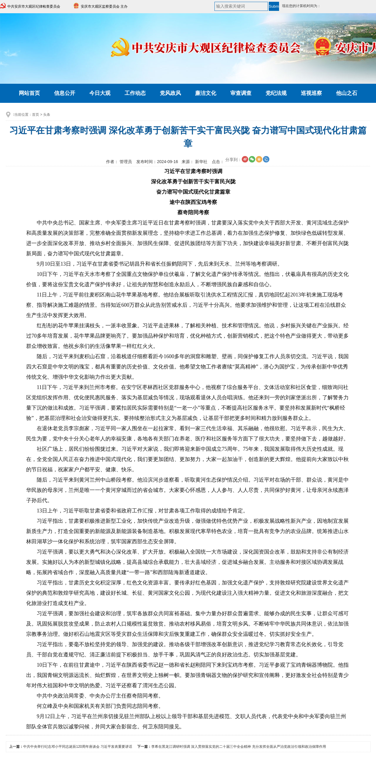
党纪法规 (276, 93)
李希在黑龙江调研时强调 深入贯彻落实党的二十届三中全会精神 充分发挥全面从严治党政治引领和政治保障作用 (238, 747)
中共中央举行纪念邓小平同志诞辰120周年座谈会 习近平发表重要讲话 (77, 747)
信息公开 (64, 93)
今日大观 (99, 93)
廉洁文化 (205, 93)
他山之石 (346, 93)
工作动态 (135, 93)
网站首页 (29, 93)
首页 (35, 115)
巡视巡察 (311, 93)
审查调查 (240, 93)
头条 (46, 115)
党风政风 (170, 93)
